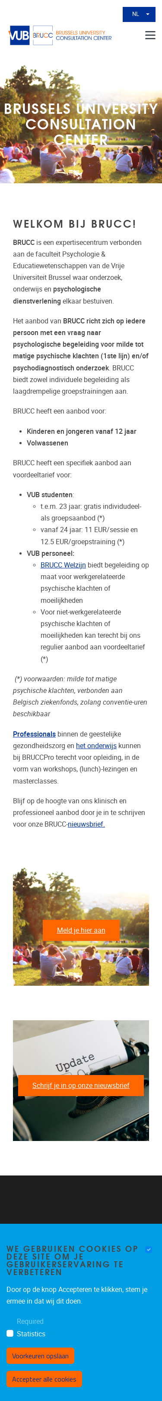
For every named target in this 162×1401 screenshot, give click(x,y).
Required (30, 1321)
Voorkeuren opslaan (40, 1356)
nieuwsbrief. (86, 824)
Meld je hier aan (81, 930)
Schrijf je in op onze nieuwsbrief (81, 1085)
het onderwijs (96, 746)
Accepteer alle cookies (44, 1379)
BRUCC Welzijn (63, 565)
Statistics (31, 1334)
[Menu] (150, 35)
